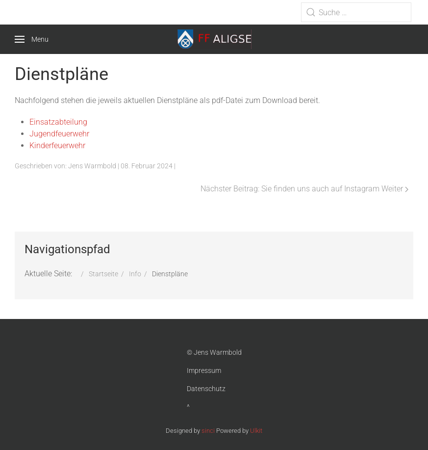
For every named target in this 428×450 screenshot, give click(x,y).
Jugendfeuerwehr (59, 133)
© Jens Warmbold (214, 352)
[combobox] (356, 12)
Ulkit (256, 430)
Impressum (204, 370)
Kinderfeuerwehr (57, 145)
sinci (208, 430)
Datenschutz (206, 389)
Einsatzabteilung (58, 122)
